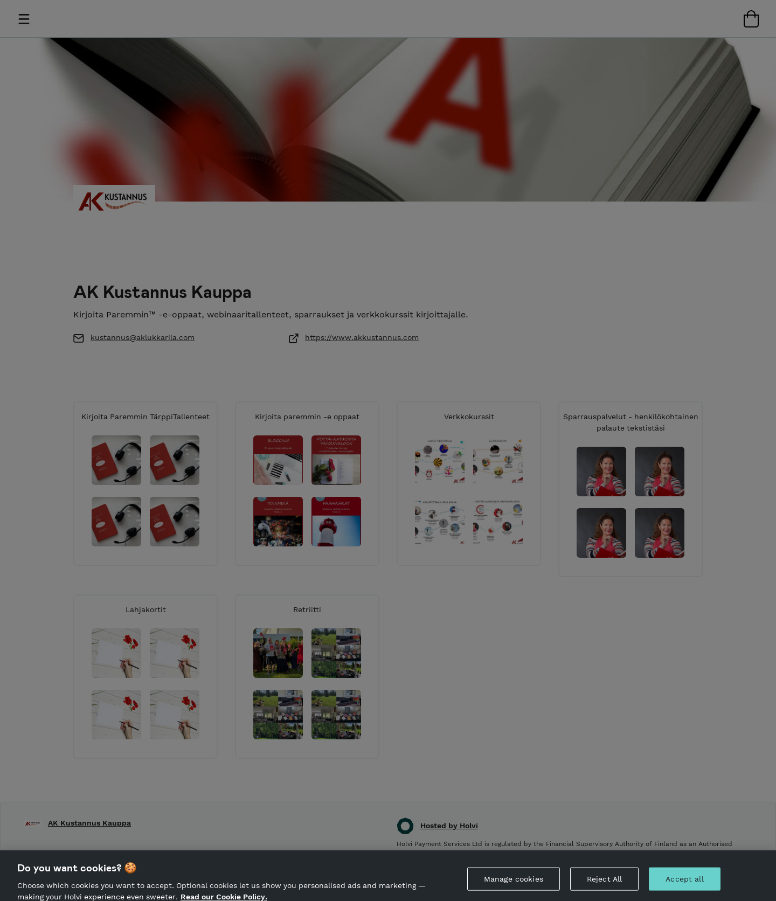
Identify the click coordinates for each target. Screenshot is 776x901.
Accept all (684, 883)
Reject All (604, 883)
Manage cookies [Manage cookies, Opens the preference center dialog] (513, 883)
